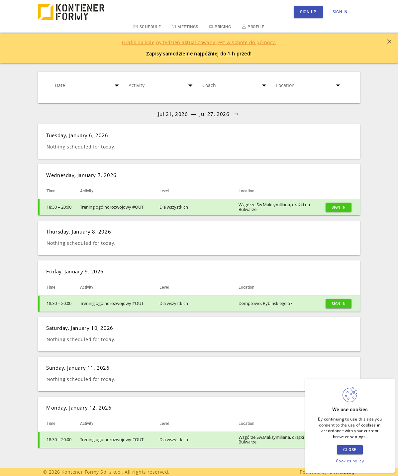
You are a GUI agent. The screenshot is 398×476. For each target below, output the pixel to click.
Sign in (340, 11)
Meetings (185, 26)
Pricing (220, 26)
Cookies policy (350, 460)
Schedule (147, 26)
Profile (253, 26)
